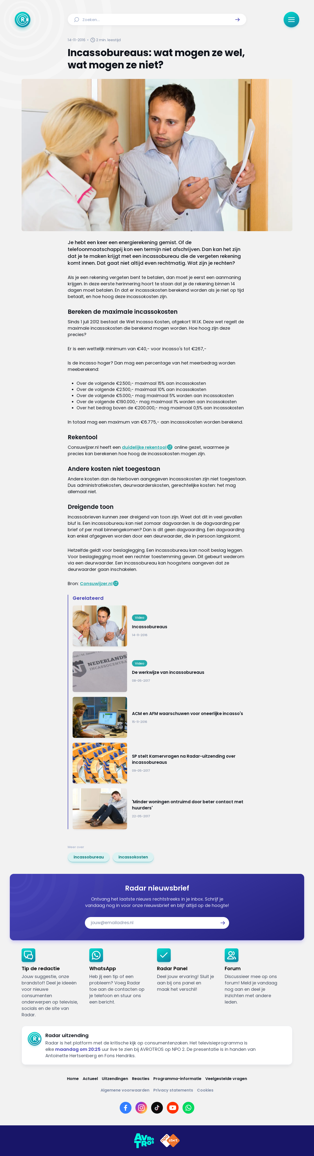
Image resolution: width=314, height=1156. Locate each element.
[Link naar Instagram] (141, 1108)
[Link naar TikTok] (157, 1108)
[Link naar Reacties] (140, 1078)
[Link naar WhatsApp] (188, 1108)
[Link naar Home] (73, 1078)
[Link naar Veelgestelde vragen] (226, 1078)
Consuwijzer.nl (96, 583)
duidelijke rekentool (144, 447)
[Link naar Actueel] (90, 1078)
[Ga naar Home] (22, 19)
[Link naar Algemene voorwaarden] (125, 1090)
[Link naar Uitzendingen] (115, 1078)
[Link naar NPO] (170, 1140)
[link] (89, 857)
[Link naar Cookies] (205, 1090)
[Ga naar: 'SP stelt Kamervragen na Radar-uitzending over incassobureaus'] (159, 763)
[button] (237, 19)
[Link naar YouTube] (173, 1108)
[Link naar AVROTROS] (144, 1140)
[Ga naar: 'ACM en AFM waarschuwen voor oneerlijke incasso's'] (159, 717)
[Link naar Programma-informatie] (177, 1078)
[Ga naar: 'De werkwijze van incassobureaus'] (159, 671)
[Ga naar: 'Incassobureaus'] (159, 625)
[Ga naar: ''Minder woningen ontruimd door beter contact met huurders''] (159, 808)
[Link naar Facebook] (125, 1108)
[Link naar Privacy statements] (173, 1090)
